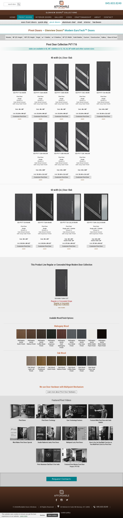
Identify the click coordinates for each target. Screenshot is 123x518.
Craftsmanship (83, 17)
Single (38, 37)
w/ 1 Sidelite (46, 37)
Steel (79, 22)
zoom (19, 119)
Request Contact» (61, 479)
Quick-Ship (43, 22)
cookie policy (65, 513)
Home (12, 17)
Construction (95, 37)
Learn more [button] (23, 516)
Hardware (97, 22)
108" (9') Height (29, 37)
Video (69, 17)
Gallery (59, 17)
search (12, 4)
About (97, 17)
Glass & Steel (112, 37)
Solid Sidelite (77, 37)
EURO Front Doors (29, 22)
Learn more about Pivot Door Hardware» (61, 392)
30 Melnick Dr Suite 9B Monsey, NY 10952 (75, 507)
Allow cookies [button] (52, 515)
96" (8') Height (17, 37)
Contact (108, 17)
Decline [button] (42, 515)
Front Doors (25, 17)
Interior (87, 22)
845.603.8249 (113, 3)
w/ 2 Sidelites (56, 37)
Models (8, 37)
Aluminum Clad (68, 22)
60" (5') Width (67, 37)
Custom (86, 37)
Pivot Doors (55, 22)
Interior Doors (43, 17)
